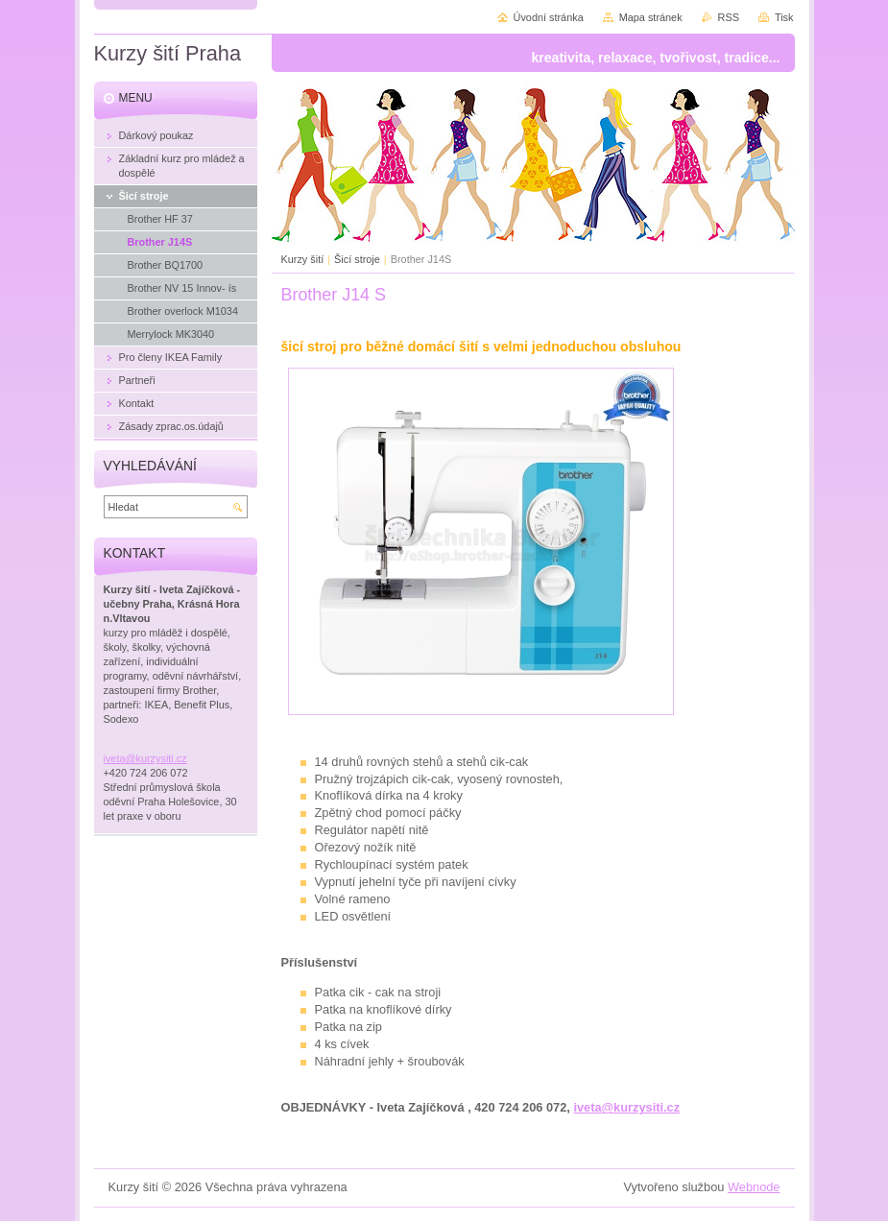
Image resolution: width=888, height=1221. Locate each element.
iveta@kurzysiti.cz (626, 1107)
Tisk (784, 17)
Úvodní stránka (549, 17)
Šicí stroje (357, 259)
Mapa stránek (651, 17)
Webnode (754, 1187)
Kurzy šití (302, 259)
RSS (728, 17)
